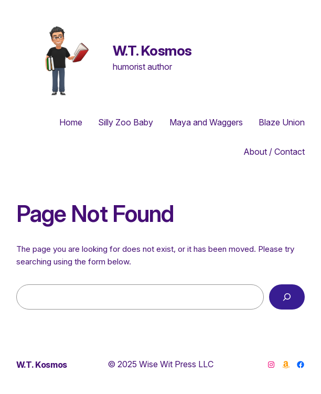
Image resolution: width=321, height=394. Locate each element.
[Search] (287, 297)
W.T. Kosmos (152, 50)
